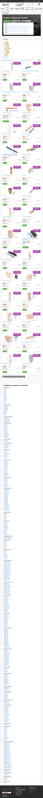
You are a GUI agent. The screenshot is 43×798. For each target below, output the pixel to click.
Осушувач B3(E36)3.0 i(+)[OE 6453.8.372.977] (30, 91)
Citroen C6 (5, 430)
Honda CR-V (6, 481)
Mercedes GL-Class (7, 569)
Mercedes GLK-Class (7, 573)
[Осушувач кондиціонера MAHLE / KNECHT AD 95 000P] (31, 337)
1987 (22, 33)
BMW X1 (5, 411)
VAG (5, 53)
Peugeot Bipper (6, 643)
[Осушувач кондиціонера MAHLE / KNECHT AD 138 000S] (11, 275)
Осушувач (24, 175)
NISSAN (6, 51)
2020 (6, 24)
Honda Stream (6, 486)
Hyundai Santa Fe (7, 505)
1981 (8, 33)
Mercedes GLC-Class (7, 571)
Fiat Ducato (6, 452)
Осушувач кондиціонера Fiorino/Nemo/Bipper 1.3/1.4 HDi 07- (30, 239)
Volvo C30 (5, 727)
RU (5, 1)
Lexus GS (5, 542)
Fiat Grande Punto (7, 453)
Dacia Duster (6, 440)
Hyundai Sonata (6, 506)
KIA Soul (5, 533)
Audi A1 (5, 390)
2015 (18, 26)
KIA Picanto (6, 528)
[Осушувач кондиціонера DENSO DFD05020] (31, 358)
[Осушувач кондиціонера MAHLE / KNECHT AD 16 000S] (31, 254)
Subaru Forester (6, 687)
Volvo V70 (5, 736)
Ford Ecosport (6, 465)
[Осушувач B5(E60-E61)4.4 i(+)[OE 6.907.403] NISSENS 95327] (31, 66)
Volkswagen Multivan (7, 752)
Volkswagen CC (6, 746)
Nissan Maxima (6, 599)
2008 (25, 28)
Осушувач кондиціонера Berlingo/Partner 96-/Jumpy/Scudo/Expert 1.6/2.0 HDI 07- (10, 155)
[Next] (24, 377)
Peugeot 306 (6, 634)
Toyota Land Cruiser (7, 715)
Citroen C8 (5, 431)
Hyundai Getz (6, 494)
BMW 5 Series (6, 408)
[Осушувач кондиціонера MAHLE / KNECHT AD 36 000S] (11, 337)
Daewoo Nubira (6, 447)
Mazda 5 (5, 552)
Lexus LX (5, 546)
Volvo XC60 (6, 737)
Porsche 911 (6, 773)
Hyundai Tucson (6, 509)
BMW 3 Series (6, 407)
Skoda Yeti (5, 684)
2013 (13, 26)
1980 (6, 33)
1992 (10, 31)
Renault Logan (6, 657)
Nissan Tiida (6, 610)
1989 (27, 33)
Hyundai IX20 (6, 500)
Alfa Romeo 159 (6, 702)
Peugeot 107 (6, 628)
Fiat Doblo (5, 451)
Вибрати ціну (6, 121)
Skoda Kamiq (6, 676)
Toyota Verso (6, 720)
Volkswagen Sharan (7, 757)
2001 (8, 28)
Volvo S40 (5, 729)
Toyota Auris (6, 707)
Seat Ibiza (5, 669)
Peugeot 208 (6, 633)
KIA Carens (5, 521)
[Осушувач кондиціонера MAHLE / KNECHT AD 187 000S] (31, 275)
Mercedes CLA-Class (7, 564)
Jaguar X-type (6, 777)
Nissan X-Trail (6, 612)
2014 (15, 26)
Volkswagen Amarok (7, 742)
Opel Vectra (6, 623)
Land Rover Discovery (7, 537)
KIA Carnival (6, 523)
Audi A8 (5, 397)
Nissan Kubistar (6, 598)
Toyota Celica (6, 712)
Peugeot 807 (6, 642)
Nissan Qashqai (6, 608)
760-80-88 (19, 790)
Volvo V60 (5, 735)
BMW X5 (5, 413)
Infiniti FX (5, 514)
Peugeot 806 (6, 641)
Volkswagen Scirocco (7, 756)
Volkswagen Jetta (7, 750)
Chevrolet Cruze (6, 418)
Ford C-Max (6, 462)
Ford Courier (6, 464)
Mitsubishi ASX (6, 583)
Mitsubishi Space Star (7, 593)
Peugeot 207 (6, 632)
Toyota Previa (6, 716)
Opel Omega (6, 622)
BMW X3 (5, 412)
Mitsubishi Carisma (7, 584)
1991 (8, 31)
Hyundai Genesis (6, 493)
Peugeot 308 (6, 636)
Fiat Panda (5, 454)
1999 (27, 31)
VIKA (5, 55)
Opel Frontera (6, 618)
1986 (20, 33)
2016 (20, 26)
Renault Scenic (6, 663)
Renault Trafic (6, 664)
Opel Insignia (6, 619)
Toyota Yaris (6, 721)
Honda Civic (6, 480)
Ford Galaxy (6, 470)
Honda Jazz (6, 484)
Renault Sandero (6, 662)
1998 (25, 31)
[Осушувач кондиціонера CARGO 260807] (11, 254)
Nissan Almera (6, 596)
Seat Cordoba (6, 668)
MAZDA (6, 46)
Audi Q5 (5, 400)
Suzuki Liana (6, 694)
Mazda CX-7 (6, 557)
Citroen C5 (5, 429)
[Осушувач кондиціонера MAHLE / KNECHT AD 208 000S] (11, 296)
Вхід (39, 1)
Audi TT (5, 403)
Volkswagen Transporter (8, 764)
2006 (20, 28)
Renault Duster (6, 650)
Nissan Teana (6, 609)
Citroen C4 (5, 428)
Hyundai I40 (6, 499)
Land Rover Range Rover (8, 538)
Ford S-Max (6, 474)
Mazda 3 (5, 551)
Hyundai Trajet (6, 508)
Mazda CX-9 (6, 558)
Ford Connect (6, 463)
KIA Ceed (5, 524)
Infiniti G (5, 515)
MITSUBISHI (6, 48)
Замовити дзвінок (19, 793)
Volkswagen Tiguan (7, 760)
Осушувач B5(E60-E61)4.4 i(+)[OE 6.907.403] (30, 71)
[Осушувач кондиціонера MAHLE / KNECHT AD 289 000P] (31, 316)
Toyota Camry (6, 710)
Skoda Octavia (6, 680)
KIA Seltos (5, 532)
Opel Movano (6, 621)
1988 (25, 33)
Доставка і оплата (28, 1)
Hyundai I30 (6, 498)
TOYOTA (6, 52)
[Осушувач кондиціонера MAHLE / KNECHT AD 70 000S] (12, 211)
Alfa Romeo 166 (6, 703)
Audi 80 (5, 389)
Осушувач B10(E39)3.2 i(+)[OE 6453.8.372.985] (11, 91)
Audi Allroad (6, 398)
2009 (27, 28)
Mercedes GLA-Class (7, 570)
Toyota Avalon (6, 708)
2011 (8, 26)
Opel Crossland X (6, 617)
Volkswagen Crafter (7, 747)
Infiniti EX (5, 513)
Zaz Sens (5, 782)
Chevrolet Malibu (6, 421)
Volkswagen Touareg (7, 761)
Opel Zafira (5, 626)
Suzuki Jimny (6, 693)
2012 (10, 26)
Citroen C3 (5, 427)
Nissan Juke (6, 597)
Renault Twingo (6, 665)
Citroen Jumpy (6, 435)
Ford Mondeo (6, 473)
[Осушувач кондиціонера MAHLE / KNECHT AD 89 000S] (31, 128)
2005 (18, 28)
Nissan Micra (6, 600)
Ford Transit (6, 475)
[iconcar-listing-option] (40, 60)
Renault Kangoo (6, 655)
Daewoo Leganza (7, 445)
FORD (5, 42)
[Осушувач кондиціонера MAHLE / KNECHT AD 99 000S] (11, 358)
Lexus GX (5, 543)
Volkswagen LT (6, 751)
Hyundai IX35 (6, 501)
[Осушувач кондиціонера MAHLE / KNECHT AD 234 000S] (11, 316)
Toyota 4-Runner (7, 706)
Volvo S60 (5, 730)
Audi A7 (5, 396)
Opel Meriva (6, 620)
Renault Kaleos (6, 654)
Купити (5, 79)
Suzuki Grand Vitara (7, 692)
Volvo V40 (5, 733)
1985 (18, 33)
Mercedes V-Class (7, 579)
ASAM (5, 41)
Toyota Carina (6, 711)
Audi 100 (5, 388)
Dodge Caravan (6, 770)
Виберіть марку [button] (16, 20)
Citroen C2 (5, 426)
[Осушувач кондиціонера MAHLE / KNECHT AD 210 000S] (31, 296)
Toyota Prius (6, 717)
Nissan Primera (6, 607)
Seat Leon (5, 670)
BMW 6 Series (6, 409)
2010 (6, 26)
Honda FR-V (6, 483)
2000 (6, 28)
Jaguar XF (5, 778)
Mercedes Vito (6, 580)
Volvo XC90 (6, 739)
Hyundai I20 (6, 497)
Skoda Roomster (6, 682)
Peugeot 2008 (6, 630)
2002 (11, 28)
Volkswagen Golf (6, 749)
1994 (15, 31)
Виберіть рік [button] (7, 20)
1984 (15, 33)
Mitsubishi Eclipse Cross (8, 586)
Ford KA (5, 471)
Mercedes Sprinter (7, 578)
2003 (13, 28)
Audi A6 (5, 395)
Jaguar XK (5, 779)
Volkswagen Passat (7, 753)
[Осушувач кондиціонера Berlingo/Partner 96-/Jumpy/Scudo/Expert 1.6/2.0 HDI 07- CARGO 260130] (11, 149)
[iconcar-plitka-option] (39, 60)
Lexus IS (5, 544)
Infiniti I (5, 516)
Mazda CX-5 (6, 556)
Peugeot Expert (6, 645)
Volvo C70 (5, 728)
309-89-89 (18, 5)
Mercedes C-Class (7, 563)
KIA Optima (5, 527)
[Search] (33, 4)
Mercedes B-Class (7, 562)
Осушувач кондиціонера (7, 71)
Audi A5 (5, 394)
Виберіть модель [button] (26, 20)
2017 (22, 26)
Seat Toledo (6, 671)
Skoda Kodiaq (6, 679)
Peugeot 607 (6, 640)
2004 (15, 28)
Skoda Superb (6, 683)
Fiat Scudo (5, 457)
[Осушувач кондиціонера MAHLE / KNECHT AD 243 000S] (31, 149)
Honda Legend (6, 485)
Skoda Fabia (6, 674)
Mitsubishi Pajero (6, 592)
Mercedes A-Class (7, 561)
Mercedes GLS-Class (7, 574)
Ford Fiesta (6, 466)
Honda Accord (6, 478)
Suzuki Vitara (6, 698)
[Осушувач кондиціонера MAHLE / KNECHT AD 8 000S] (12, 128)
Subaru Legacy (6, 689)
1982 (10, 33)
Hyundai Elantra (6, 492)
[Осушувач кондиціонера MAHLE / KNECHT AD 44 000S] (31, 211)
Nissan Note (6, 604)
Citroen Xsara (6, 437)
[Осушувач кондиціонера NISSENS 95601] (11, 66)
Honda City (5, 479)
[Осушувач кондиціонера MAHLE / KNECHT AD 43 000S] (11, 233)
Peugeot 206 (6, 631)
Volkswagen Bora (6, 743)
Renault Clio (6, 649)
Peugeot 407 (6, 639)
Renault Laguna (6, 656)
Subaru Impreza (6, 688)
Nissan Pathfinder (7, 605)
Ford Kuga (5, 472)
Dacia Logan (6, 441)
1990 (6, 31)
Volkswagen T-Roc (7, 759)
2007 (22, 28)
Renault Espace (6, 652)
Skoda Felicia (6, 675)
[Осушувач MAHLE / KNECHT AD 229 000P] (31, 170)
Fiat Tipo (5, 458)
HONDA (6, 44)
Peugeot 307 (6, 635)
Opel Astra (5, 614)
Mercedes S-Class (7, 577)
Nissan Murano (6, 601)
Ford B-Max (6, 461)
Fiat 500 (5, 450)
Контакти (34, 1)
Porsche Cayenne (7, 774)
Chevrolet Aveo (6, 417)
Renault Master (6, 658)
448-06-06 (19, 789)
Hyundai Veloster (6, 510)
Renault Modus (6, 661)
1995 (18, 31)
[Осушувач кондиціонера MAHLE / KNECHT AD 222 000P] (11, 107)
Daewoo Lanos (6, 444)
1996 (20, 31)
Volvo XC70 (6, 738)
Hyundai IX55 (6, 502)
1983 (13, 33)
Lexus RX (5, 547)
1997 (22, 31)
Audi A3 (5, 391)
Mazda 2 (5, 550)
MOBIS (6, 49)
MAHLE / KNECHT (6, 45)
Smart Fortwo (6, 724)
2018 (25, 26)
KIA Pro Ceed (6, 529)
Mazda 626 (5, 555)
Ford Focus (5, 467)
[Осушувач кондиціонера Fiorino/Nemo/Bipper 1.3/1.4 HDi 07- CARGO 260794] (31, 233)
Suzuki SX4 (6, 697)
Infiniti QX (5, 519)
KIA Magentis (6, 526)
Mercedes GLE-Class (7, 572)
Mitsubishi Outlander (7, 591)
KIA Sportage (6, 534)
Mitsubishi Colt (6, 585)
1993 (13, 31)
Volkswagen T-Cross (7, 758)
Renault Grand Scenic (7, 653)
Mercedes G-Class (7, 568)
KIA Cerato (5, 525)
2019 (27, 26)
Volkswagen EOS (6, 748)
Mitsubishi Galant (7, 587)
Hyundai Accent (6, 489)
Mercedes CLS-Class (7, 565)
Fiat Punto (5, 456)
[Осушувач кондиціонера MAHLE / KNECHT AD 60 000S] (11, 170)
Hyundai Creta (6, 491)
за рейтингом (10, 60)
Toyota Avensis (6, 709)
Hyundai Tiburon (6, 507)
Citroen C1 (5, 425)
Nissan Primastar (7, 606)
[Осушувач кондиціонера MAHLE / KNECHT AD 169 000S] (31, 107)
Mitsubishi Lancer (7, 590)
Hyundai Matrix (6, 503)
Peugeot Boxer (6, 644)
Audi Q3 (5, 399)
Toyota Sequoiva (7, 719)
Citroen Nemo (6, 436)
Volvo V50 (5, 734)
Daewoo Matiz (6, 446)
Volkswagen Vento (7, 765)
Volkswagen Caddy (7, 744)
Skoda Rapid (6, 681)
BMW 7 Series (6, 410)
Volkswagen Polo (6, 755)
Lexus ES (5, 541)
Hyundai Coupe (6, 490)
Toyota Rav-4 (6, 718)
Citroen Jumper (6, 434)
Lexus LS (5, 545)
